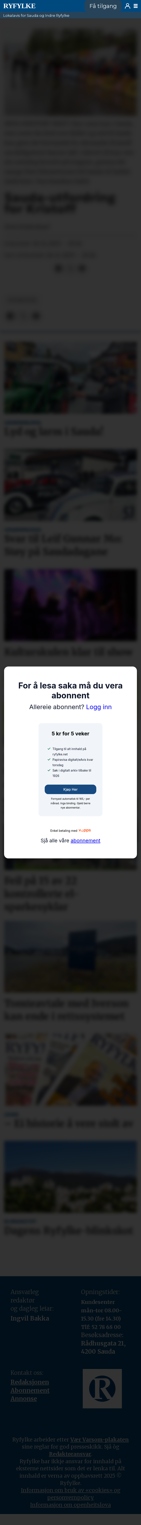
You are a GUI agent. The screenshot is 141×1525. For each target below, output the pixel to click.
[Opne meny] (135, 6)
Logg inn (127, 6)
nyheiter (22, 300)
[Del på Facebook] (58, 268)
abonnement (85, 840)
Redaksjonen (30, 1382)
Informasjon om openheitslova (70, 1505)
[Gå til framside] (40, 6)
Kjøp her (70, 789)
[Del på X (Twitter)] (70, 268)
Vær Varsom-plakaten (99, 1439)
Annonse (24, 1399)
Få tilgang (103, 6)
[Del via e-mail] (81, 268)
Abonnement (30, 1390)
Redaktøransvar (70, 1454)
